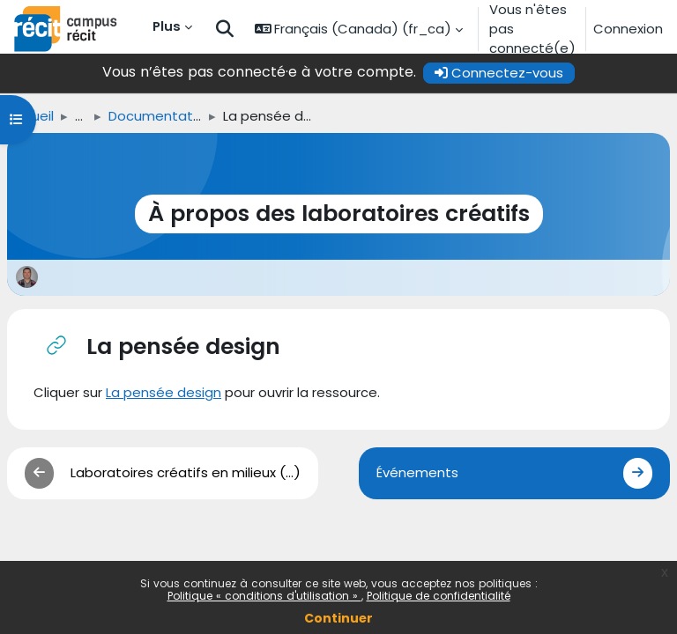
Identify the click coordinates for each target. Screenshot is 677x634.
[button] (224, 29)
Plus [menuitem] (167, 26)
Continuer (338, 618)
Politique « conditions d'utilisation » (264, 595)
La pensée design (163, 392)
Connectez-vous (499, 72)
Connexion (628, 28)
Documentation (160, 116)
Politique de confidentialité (438, 595)
